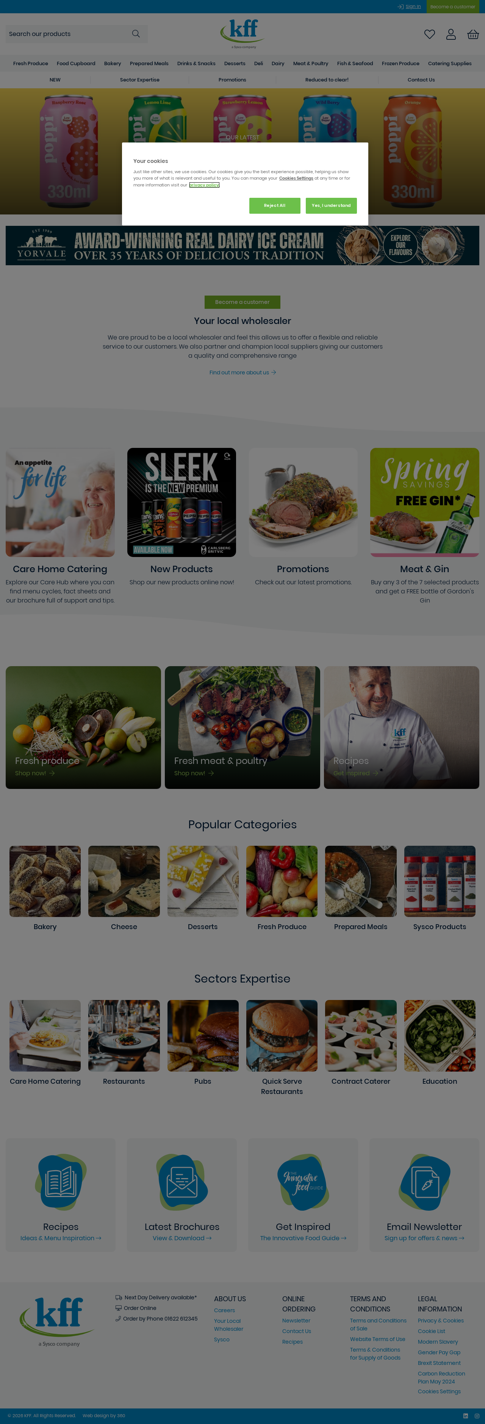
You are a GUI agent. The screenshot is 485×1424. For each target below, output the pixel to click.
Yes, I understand (331, 205)
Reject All (275, 205)
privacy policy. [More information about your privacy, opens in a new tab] (204, 185)
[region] (245, 183)
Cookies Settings (296, 178)
